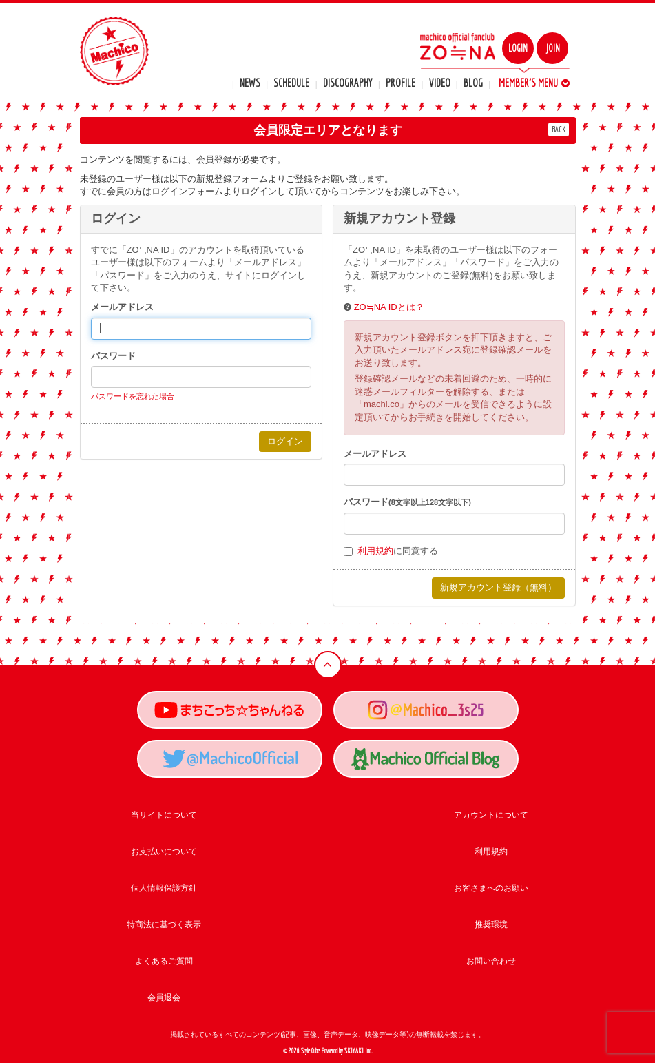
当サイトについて (164, 815)
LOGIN (518, 48)
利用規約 (375, 551)
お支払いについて (164, 851)
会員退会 (163, 997)
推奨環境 (491, 924)
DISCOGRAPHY (348, 82)
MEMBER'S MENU (534, 82)
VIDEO (439, 82)
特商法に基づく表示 (164, 924)
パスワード (113, 356)
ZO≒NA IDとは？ (389, 307)
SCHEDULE (291, 82)
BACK (558, 129)
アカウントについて (491, 815)
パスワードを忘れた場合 (132, 396)
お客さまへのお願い (491, 888)
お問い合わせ (491, 961)
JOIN (552, 48)
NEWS (250, 82)
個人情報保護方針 (164, 888)
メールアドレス (122, 307)
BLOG (473, 82)
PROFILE (400, 82)
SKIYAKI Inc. (358, 1051)
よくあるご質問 (164, 961)
